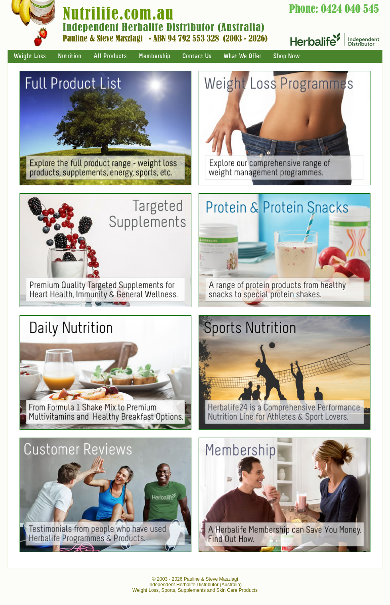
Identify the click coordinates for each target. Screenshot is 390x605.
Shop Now (286, 56)
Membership (154, 56)
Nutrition (69, 56)
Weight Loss (30, 56)
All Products (110, 56)
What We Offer (242, 56)
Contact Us (196, 56)
